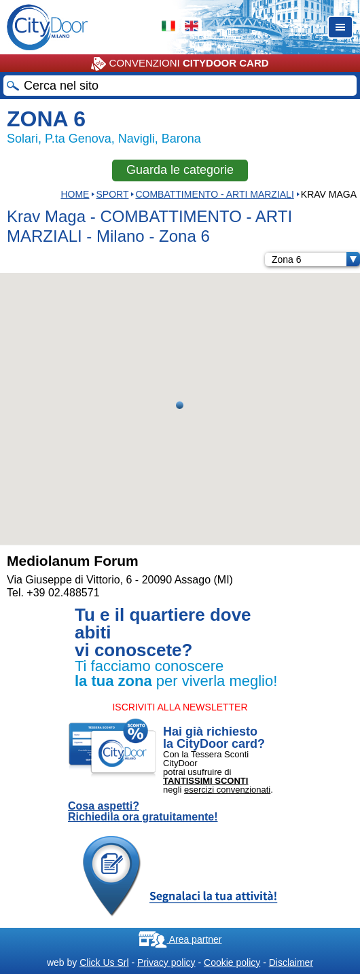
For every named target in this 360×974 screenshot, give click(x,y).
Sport (112, 194)
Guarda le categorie (180, 170)
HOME (74, 194)
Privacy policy (166, 962)
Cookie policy (232, 962)
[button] (179, 405)
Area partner (180, 939)
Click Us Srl (103, 962)
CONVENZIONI (179, 64)
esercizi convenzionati (227, 789)
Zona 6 (316, 259)
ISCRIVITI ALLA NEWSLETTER (179, 707)
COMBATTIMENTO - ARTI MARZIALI (214, 194)
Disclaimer (291, 962)
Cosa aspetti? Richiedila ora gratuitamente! (143, 812)
